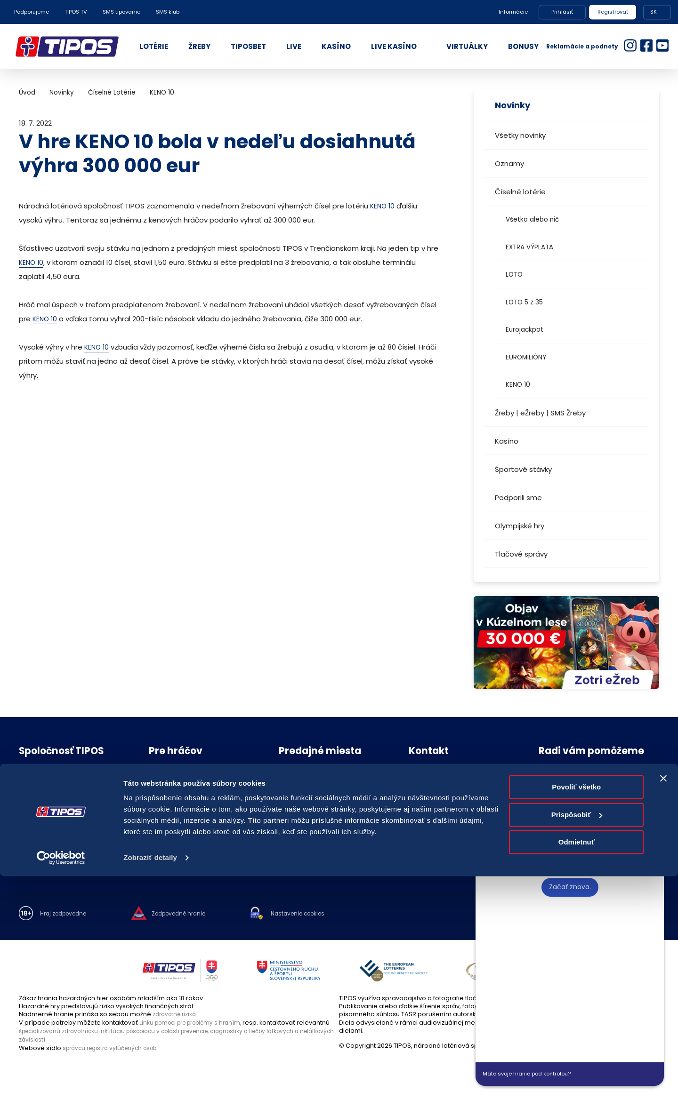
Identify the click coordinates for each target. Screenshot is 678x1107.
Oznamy (509, 163)
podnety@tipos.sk (595, 795)
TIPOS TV (76, 12)
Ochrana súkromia (47, 814)
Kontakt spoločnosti (438, 774)
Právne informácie (47, 800)
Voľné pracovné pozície (56, 846)
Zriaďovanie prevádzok (314, 787)
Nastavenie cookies (315, 914)
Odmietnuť (576, 1073)
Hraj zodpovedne (66, 914)
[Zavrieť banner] (663, 1009)
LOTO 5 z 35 (524, 302)
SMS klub (167, 12)
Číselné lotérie (520, 192)
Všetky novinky (520, 135)
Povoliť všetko (576, 1018)
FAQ (155, 774)
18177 (564, 775)
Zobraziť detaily (150, 1088)
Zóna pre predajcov (309, 814)
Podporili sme (518, 497)
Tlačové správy (521, 554)
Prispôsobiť (577, 1045)
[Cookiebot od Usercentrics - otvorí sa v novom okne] (61, 1089)
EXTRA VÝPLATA (529, 247)
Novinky (61, 92)
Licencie (161, 839)
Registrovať (612, 12)
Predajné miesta (304, 774)
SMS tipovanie (121, 12)
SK (653, 12)
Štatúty (159, 826)
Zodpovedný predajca (313, 800)
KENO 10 (518, 384)
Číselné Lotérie (112, 92)
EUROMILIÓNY (526, 357)
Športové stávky (523, 469)
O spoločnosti (40, 774)
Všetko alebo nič (532, 219)
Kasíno (506, 441)
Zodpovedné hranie (179, 787)
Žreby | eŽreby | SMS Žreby (540, 413)
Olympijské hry (519, 526)
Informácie (513, 12)
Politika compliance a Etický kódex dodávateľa (70, 829)
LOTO (514, 274)
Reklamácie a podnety (582, 46)
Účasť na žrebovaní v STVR (189, 853)
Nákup (28, 787)
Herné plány (167, 814)
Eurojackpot (524, 329)
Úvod (27, 92)
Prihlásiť (562, 12)
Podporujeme (31, 12)
